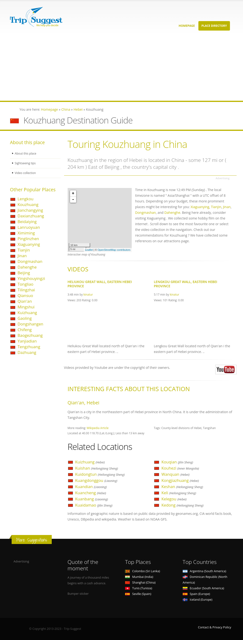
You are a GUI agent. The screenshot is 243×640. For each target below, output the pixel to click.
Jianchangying (30, 210)
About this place (26, 153)
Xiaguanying (29, 244)
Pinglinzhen (28, 238)
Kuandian (91, 486)
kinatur (88, 294)
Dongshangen (30, 324)
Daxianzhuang (31, 216)
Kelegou (174, 499)
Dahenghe (27, 267)
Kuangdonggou (96, 480)
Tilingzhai (26, 290)
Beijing (24, 272)
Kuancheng (90, 492)
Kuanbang (91, 499)
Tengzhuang (29, 346)
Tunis (138, 588)
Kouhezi (180, 468)
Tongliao (25, 284)
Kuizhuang (27, 312)
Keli (178, 492)
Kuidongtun (100, 474)
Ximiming (26, 233)
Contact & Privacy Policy (214, 627)
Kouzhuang (28, 204)
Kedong (182, 505)
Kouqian (177, 462)
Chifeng (25, 329)
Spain (196, 594)
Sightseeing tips (26, 163)
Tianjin (24, 250)
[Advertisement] (121, 67)
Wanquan (175, 474)
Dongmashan (30, 261)
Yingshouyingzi (31, 278)
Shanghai (140, 583)
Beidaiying (27, 221)
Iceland (197, 600)
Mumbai (139, 577)
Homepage (187, 26)
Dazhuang (27, 352)
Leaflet (89, 249)
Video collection (26, 173)
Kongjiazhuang (180, 480)
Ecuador (203, 588)
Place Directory (214, 26)
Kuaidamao (93, 505)
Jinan (22, 255)
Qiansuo (25, 295)
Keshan (182, 486)
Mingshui (26, 307)
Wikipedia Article (97, 428)
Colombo (142, 571)
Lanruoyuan (29, 227)
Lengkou (25, 198)
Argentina (204, 571)
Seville (138, 594)
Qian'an (25, 301)
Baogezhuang (30, 335)
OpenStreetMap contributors (114, 249)
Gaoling (25, 318)
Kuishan (96, 468)
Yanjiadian (27, 341)
